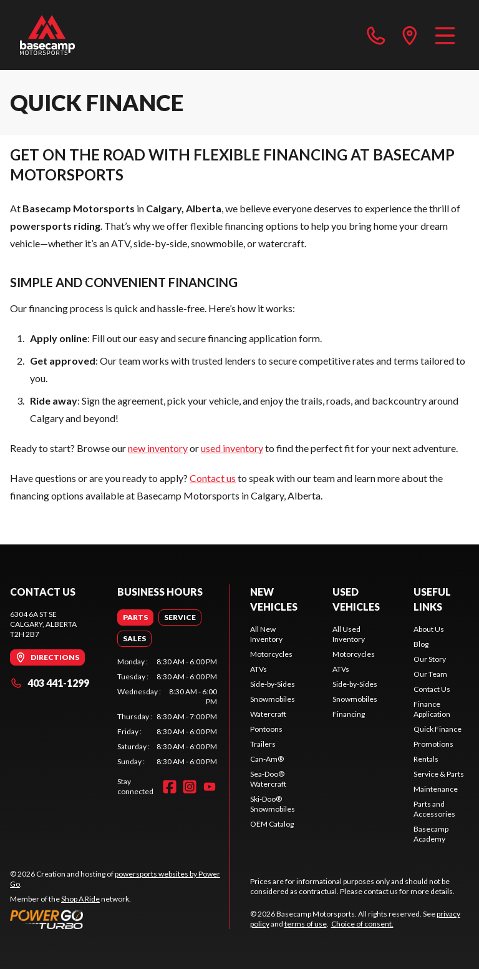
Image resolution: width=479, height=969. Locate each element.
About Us (429, 629)
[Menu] (445, 34)
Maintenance (436, 789)
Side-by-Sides (272, 684)
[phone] (376, 35)
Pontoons (266, 729)
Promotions (433, 744)
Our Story (430, 659)
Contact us (213, 478)
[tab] (135, 617)
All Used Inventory (348, 634)
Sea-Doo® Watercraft (268, 779)
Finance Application (432, 709)
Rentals (426, 759)
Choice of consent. (362, 923)
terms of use (305, 923)
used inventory (232, 448)
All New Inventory (266, 634)
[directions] (410, 35)
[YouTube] (209, 786)
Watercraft (268, 714)
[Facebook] (169, 786)
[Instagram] (189, 786)
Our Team (430, 674)
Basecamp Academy (431, 834)
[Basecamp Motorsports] (47, 35)
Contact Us (432, 689)
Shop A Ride (80, 898)
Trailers (263, 744)
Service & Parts (439, 774)
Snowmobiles (272, 699)
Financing (348, 714)
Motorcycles (271, 654)
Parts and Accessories (434, 809)
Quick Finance (438, 729)
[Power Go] (120, 919)
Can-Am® (267, 759)
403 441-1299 (49, 683)
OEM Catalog (272, 824)
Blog (421, 644)
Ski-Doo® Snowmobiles (272, 804)
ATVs (258, 669)
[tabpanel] (167, 712)
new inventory (158, 448)
